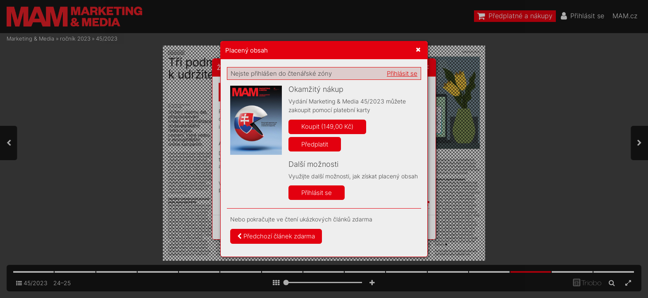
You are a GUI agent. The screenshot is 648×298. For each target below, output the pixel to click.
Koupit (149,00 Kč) (327, 126)
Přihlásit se (402, 73)
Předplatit (314, 144)
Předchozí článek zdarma (276, 236)
